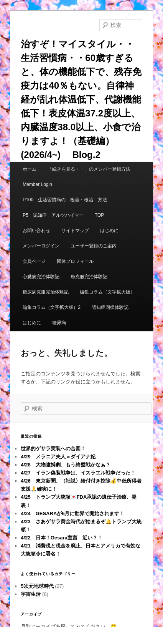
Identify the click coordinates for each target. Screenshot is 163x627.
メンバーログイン (41, 246)
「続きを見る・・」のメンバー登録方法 (89, 169)
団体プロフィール (77, 261)
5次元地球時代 (37, 586)
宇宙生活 (31, 594)
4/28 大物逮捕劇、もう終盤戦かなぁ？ (65, 465)
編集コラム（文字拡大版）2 (52, 307)
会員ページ (34, 261)
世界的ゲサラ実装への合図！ (53, 448)
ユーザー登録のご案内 (94, 246)
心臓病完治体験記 (41, 276)
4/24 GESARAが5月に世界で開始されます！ (72, 513)
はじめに (109, 230)
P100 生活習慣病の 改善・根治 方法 (65, 199)
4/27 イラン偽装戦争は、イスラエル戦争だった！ (78, 473)
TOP (99, 215)
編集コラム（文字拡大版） (107, 292)
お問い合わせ (36, 230)
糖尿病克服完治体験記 (46, 292)
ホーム (29, 169)
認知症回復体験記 (110, 307)
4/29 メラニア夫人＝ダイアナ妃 (58, 456)
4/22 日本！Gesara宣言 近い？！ (61, 538)
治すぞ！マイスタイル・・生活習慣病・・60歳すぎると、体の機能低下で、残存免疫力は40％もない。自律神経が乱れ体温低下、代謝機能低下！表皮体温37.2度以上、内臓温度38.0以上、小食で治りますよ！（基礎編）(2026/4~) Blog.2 (81, 99)
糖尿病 (59, 322)
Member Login (37, 184)
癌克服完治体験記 (89, 276)
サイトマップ (75, 230)
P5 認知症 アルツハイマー (53, 215)
